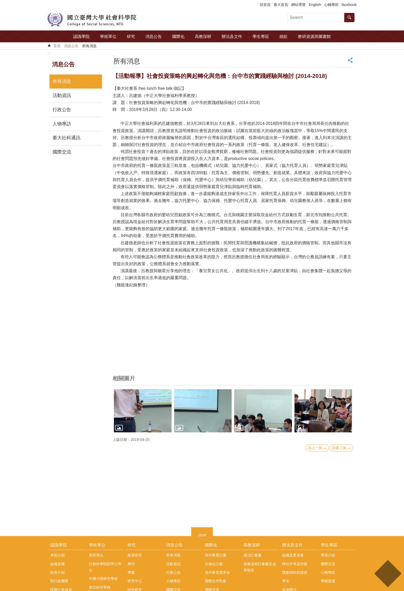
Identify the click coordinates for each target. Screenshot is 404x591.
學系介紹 (328, 555)
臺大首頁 (281, 5)
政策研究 (135, 555)
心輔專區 (331, 5)
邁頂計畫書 (252, 555)
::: (49, 53)
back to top (387, 573)
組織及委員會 (293, 555)
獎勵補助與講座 (294, 572)
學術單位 (108, 36)
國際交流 (62, 152)
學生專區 (260, 36)
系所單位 (96, 555)
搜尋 (349, 17)
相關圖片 (124, 378)
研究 (131, 36)
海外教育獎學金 (217, 572)
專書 (131, 572)
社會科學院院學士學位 (105, 567)
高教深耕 (203, 36)
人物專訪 (62, 123)
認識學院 (81, 36)
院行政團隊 (59, 581)
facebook (349, 5)
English (315, 5)
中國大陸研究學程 (103, 579)
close (202, 534)
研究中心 (135, 581)
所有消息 (89, 46)
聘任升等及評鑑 (294, 564)
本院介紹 (57, 555)
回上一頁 (315, 448)
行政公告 (62, 109)
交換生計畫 (214, 564)
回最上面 (339, 448)
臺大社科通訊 (66, 137)
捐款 (283, 36)
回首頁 (265, 5)
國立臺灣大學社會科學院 (91, 20)
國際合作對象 (215, 581)
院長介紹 (57, 572)
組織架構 (57, 564)
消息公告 (153, 36)
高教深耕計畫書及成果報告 (259, 567)
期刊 (131, 564)
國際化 (178, 36)
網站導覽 (298, 5)
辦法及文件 (232, 36)
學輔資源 (328, 581)
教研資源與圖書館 (314, 36)
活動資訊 (62, 95)
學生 (285, 581)
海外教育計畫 (215, 555)
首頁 (57, 46)
